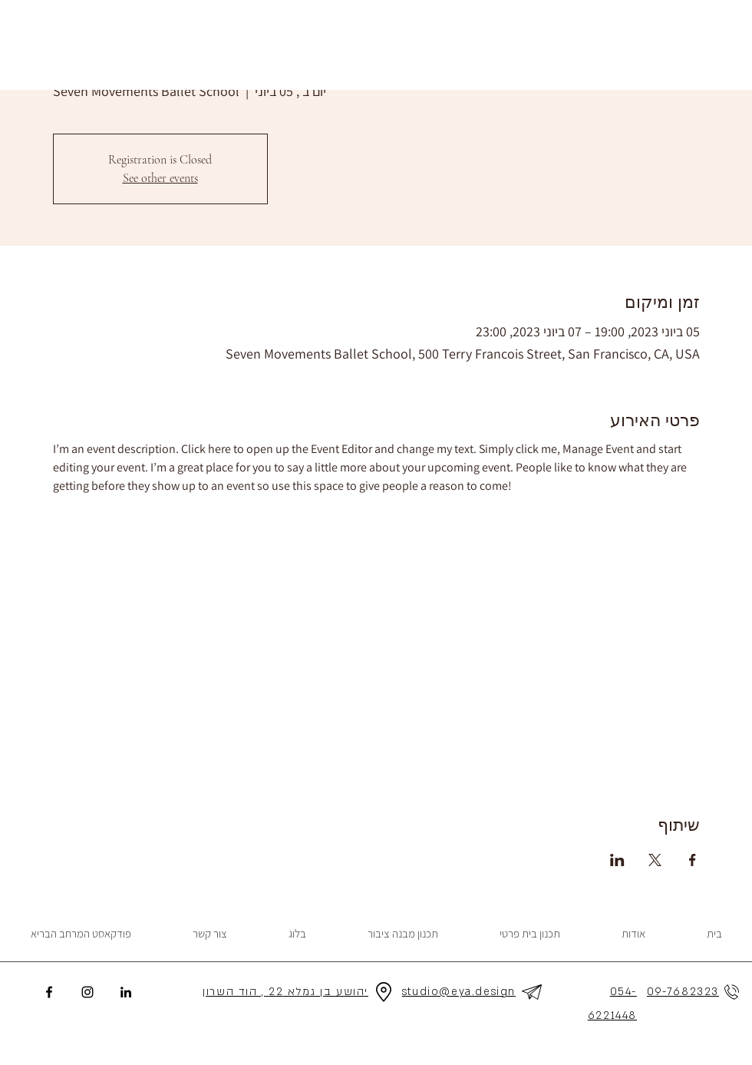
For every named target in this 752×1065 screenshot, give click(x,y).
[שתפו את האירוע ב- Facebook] (692, 860)
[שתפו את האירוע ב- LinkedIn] (617, 860)
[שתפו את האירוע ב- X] (655, 860)
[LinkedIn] (126, 992)
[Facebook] (49, 992)
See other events (160, 178)
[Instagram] (87, 992)
